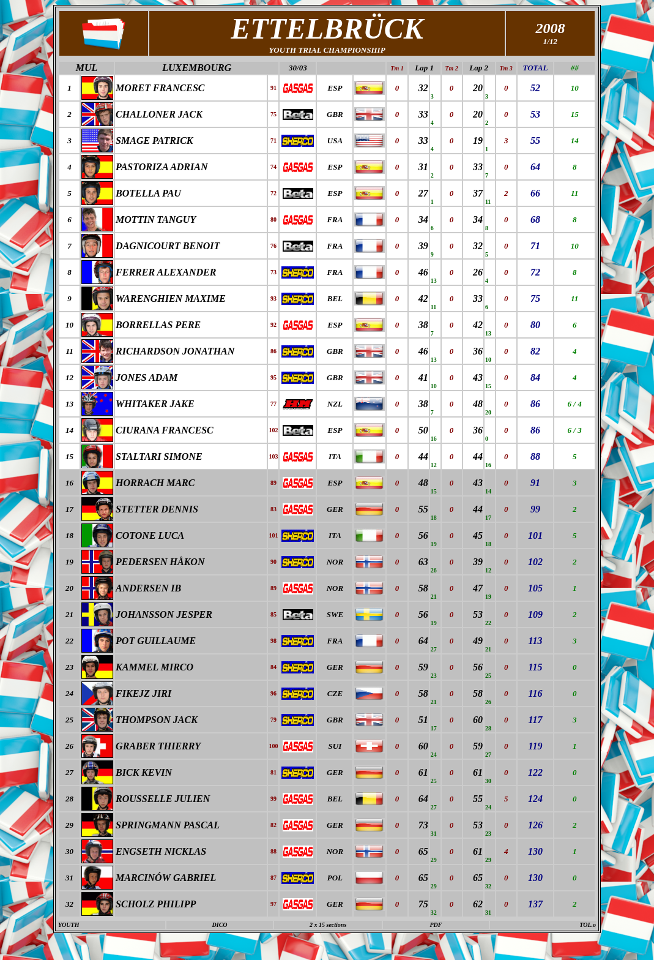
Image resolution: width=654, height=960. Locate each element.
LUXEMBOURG (196, 67)
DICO (220, 924)
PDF (435, 924)
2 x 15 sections (328, 924)
